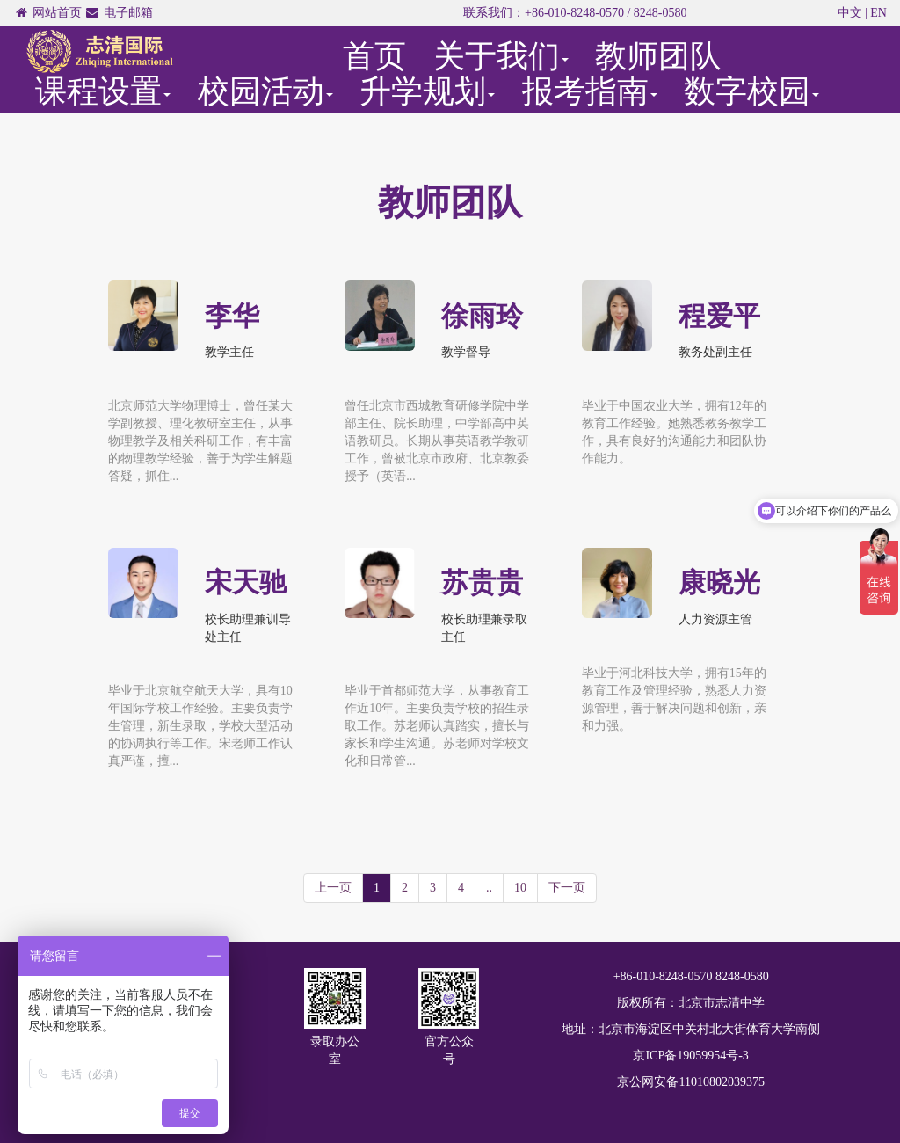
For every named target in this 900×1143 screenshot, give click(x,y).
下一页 (566, 887)
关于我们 (501, 56)
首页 (374, 56)
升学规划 (427, 91)
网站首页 (57, 12)
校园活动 (265, 91)
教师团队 (658, 56)
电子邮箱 (128, 12)
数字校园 (751, 91)
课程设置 (103, 91)
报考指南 (589, 91)
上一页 (333, 887)
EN (878, 12)
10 (520, 887)
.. (489, 887)
